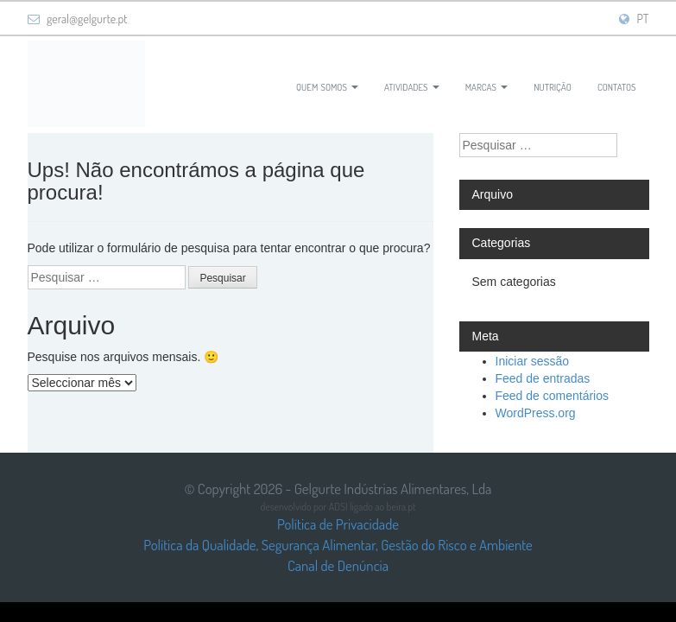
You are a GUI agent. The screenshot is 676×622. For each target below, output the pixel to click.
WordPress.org (536, 413)
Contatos (616, 85)
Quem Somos (327, 85)
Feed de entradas (543, 378)
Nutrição (553, 85)
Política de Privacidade (338, 524)
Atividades (411, 85)
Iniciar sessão (533, 361)
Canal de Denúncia (338, 565)
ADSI (338, 506)
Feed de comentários (553, 396)
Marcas (486, 85)
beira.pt (401, 506)
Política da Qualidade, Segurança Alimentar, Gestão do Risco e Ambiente (338, 545)
